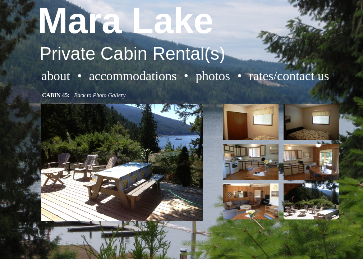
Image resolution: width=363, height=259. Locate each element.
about (55, 76)
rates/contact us (289, 76)
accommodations (133, 76)
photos (213, 76)
